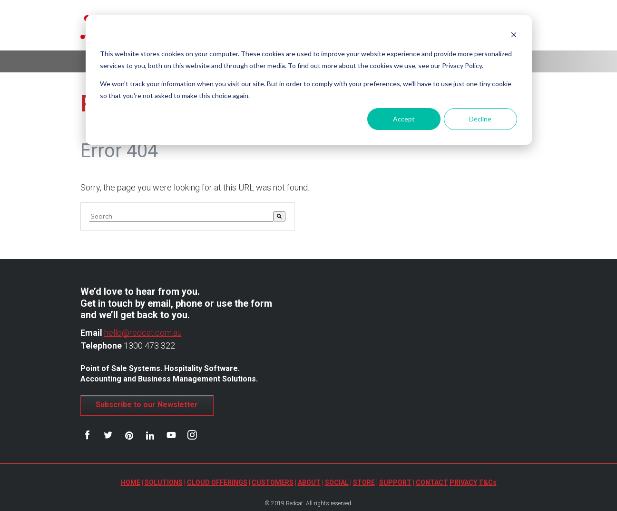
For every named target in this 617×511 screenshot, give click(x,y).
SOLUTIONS (164, 482)
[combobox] (181, 216)
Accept (404, 119)
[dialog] (309, 80)
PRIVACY (463, 482)
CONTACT (432, 482)
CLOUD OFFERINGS (217, 482)
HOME (130, 482)
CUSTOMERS (273, 482)
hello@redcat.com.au (143, 333)
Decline (480, 119)
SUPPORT (395, 482)
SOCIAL (337, 482)
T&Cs (488, 482)
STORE (364, 482)
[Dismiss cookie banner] (513, 36)
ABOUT (309, 482)
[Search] (279, 216)
